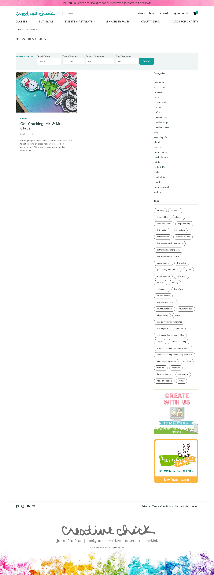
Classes (21, 21)
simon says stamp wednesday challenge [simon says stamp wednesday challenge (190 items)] (174, 354)
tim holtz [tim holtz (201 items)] (176, 367)
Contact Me (181, 506)
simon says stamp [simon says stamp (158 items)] (179, 341)
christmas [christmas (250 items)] (175, 210)
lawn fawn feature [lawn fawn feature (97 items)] (164, 309)
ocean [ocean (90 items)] (177, 315)
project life (159, 167)
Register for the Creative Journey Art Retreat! (121, 3)
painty (157, 162)
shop (141, 13)
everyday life (160, 137)
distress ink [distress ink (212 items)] (162, 230)
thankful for (159, 177)
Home (18, 29)
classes (157, 107)
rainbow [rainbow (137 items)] (179, 328)
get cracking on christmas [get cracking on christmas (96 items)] (168, 269)
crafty (157, 112)
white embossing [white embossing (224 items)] (164, 381)
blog (152, 13)
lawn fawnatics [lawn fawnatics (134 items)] (163, 295)
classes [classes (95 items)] (178, 217)
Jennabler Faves (118, 21)
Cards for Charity (184, 21)
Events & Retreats (79, 21)
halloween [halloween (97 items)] (181, 276)
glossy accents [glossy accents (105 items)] (163, 276)
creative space (161, 127)
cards (23, 118)
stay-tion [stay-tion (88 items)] (187, 361)
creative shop (161, 122)
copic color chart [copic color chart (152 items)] (164, 223)
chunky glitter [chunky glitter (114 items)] (162, 217)
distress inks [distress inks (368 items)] (179, 230)
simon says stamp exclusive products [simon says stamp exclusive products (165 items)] (173, 348)
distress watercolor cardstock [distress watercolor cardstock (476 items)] (170, 243)
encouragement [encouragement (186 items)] (163, 263)
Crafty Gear (150, 21)
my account (180, 13)
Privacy (146, 506)
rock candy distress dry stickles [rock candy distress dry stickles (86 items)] (170, 335)
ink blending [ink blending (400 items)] (162, 289)
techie (157, 172)
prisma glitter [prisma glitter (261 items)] (162, 328)
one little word (161, 157)
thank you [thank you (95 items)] (161, 367)
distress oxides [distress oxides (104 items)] (183, 236)
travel (157, 182)
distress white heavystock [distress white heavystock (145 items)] (168, 256)
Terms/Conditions (162, 506)
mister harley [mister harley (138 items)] (162, 315)
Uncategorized (161, 187)
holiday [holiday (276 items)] (175, 282)
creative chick (160, 117)
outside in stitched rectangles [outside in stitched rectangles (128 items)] (169, 322)
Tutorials (46, 21)
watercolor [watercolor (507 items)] (183, 374)
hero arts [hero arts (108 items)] (161, 282)
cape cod (158, 92)
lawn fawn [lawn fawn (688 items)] (178, 289)
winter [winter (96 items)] (181, 381)
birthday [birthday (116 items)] (160, 210)
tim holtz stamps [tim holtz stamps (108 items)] (164, 374)
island (157, 142)
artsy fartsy (160, 87)
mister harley (160, 152)
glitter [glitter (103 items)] (188, 269)
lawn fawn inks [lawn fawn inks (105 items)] (185, 309)
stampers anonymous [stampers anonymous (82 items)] (166, 361)
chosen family (161, 102)
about (164, 13)
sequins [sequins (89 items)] (160, 341)
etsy (156, 132)
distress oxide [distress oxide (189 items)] (163, 236)
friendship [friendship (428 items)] (181, 263)
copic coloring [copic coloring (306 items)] (184, 223)
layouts (157, 147)
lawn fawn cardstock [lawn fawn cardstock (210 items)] (166, 302)
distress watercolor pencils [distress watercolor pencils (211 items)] (169, 250)
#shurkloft (159, 82)
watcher (158, 192)
